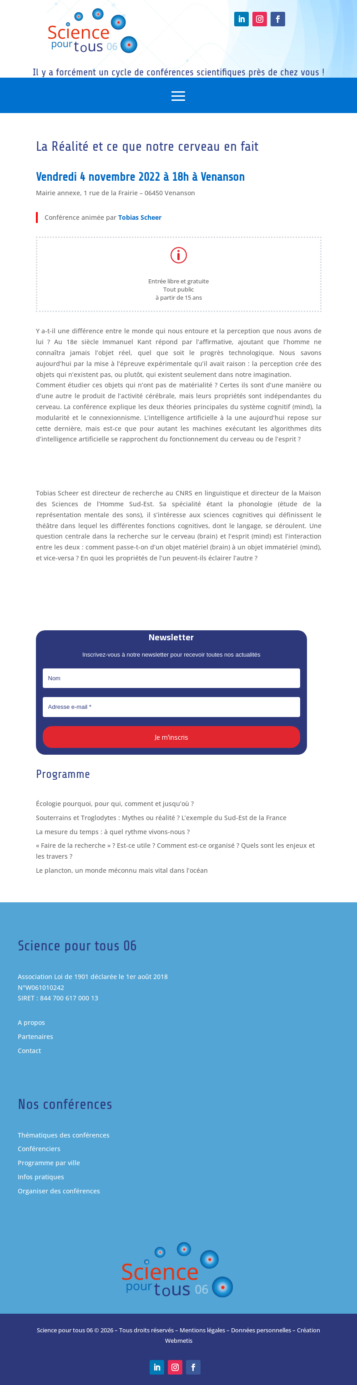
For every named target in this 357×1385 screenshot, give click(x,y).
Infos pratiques (41, 1176)
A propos (31, 1022)
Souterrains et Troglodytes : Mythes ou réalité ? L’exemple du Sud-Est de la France (161, 817)
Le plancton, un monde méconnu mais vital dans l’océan (122, 870)
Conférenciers (39, 1148)
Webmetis (178, 1340)
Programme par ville (49, 1162)
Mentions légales (202, 1330)
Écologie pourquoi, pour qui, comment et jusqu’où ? (115, 803)
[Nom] (172, 678)
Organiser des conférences (59, 1191)
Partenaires (35, 1036)
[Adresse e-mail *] (172, 707)
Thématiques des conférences (64, 1135)
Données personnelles (261, 1330)
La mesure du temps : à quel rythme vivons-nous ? (113, 831)
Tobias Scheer (138, 220)
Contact (29, 1050)
